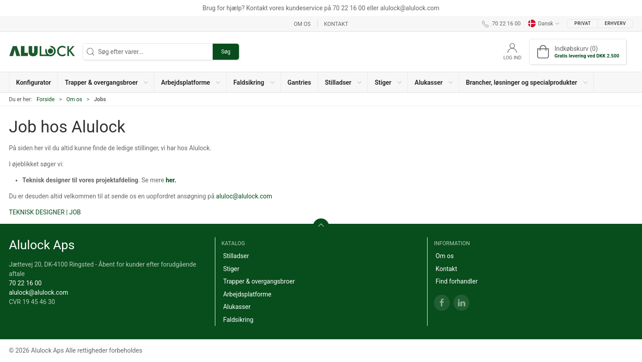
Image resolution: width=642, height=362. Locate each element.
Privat (582, 23)
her (170, 180)
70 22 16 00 (25, 283)
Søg (225, 52)
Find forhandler (456, 281)
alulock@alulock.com (38, 292)
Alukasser (237, 306)
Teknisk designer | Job (45, 212)
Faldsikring (238, 319)
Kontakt (336, 24)
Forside (46, 99)
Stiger (231, 268)
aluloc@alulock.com (244, 196)
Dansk (543, 24)
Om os (302, 24)
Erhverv (615, 23)
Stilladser (236, 255)
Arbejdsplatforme (247, 294)
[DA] (42, 52)
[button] (106, 82)
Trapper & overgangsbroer (259, 281)
